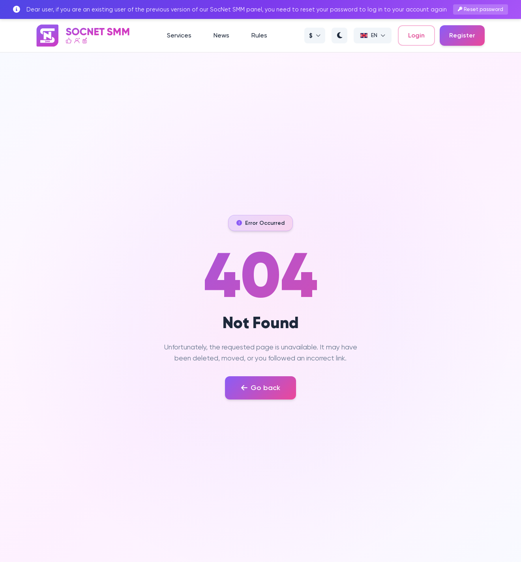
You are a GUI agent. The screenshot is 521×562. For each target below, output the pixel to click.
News (221, 35)
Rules (259, 35)
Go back (260, 387)
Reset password (481, 9)
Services (179, 35)
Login (416, 35)
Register (462, 35)
